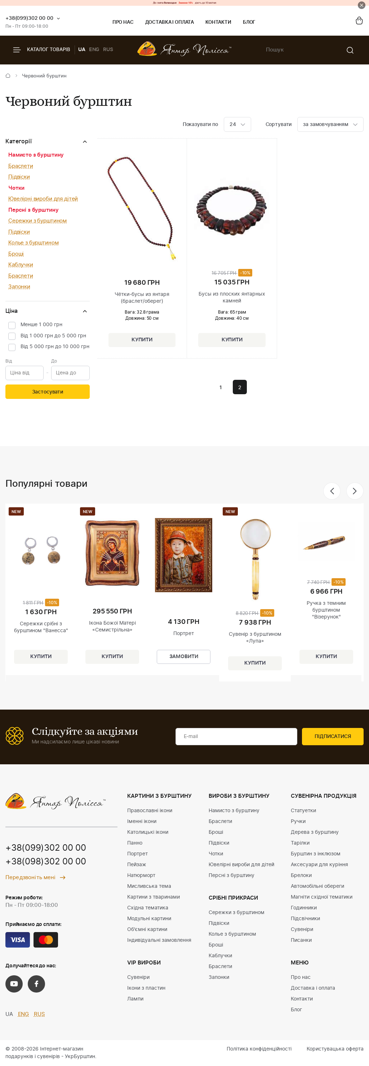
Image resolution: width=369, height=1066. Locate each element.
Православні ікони (149, 810)
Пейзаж (136, 864)
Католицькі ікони (147, 832)
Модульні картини (149, 918)
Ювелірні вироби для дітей (43, 199)
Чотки (16, 188)
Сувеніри (138, 977)
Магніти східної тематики (321, 897)
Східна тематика (147, 907)
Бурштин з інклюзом (316, 853)
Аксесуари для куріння (319, 864)
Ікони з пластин (146, 988)
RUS (108, 49)
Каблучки (20, 264)
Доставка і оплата (169, 22)
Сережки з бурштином (37, 221)
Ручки (298, 821)
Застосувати (47, 392)
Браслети (20, 166)
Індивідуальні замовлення (159, 940)
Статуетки (303, 810)
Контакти (218, 22)
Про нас (123, 22)
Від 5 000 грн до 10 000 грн (55, 346)
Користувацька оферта (335, 1049)
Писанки (301, 940)
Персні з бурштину (33, 210)
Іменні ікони (141, 821)
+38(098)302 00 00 (45, 862)
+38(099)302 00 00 (29, 18)
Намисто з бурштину (36, 155)
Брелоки (301, 875)
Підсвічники (305, 918)
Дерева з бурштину (315, 832)
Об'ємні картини (147, 929)
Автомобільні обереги (317, 886)
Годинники (304, 907)
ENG (94, 49)
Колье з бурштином (33, 243)
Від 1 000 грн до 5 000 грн (53, 335)
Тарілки (300, 843)
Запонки (19, 286)
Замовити (183, 657)
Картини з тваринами (153, 897)
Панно (134, 843)
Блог (249, 22)
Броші (16, 254)
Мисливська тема (149, 886)
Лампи (135, 999)
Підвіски (19, 177)
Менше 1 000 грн (41, 324)
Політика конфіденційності (259, 1049)
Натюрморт (141, 875)
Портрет (137, 853)
